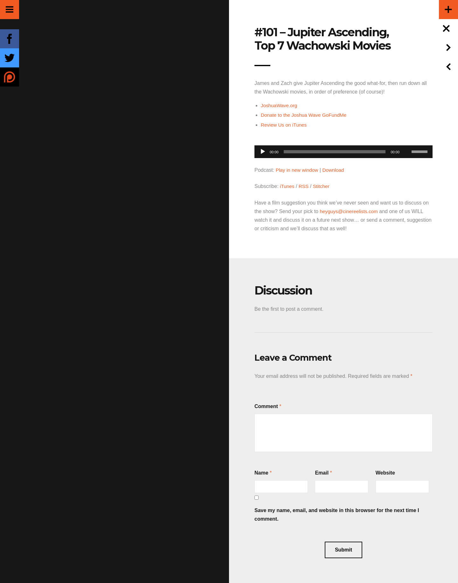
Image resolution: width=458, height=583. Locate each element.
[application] (343, 150)
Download (335, 169)
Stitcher (322, 186)
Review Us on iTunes (285, 124)
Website (385, 472)
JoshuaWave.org (280, 105)
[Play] (263, 151)
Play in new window (298, 169)
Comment (266, 405)
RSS (304, 186)
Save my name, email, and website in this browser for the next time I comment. (336, 514)
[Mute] (406, 141)
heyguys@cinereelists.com (350, 210)
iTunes (287, 186)
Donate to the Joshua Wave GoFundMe (305, 115)
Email (322, 472)
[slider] (335, 151)
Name (261, 472)
